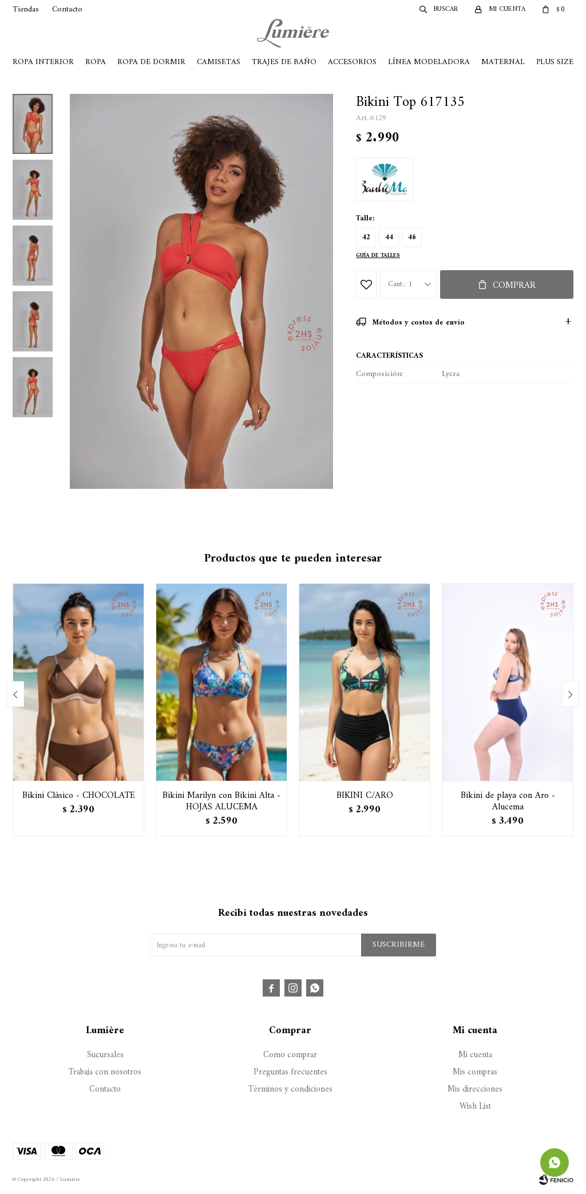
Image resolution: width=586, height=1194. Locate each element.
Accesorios (352, 62)
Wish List (475, 1106)
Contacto (67, 9)
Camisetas (218, 62)
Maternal (503, 62)
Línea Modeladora (429, 62)
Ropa (95, 62)
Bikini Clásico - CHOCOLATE (78, 795)
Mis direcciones (475, 1089)
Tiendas (26, 9)
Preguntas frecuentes (290, 1072)
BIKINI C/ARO (364, 795)
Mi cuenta (475, 1055)
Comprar (514, 286)
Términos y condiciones (290, 1089)
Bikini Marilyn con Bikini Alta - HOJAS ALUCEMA (221, 801)
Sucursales (105, 1055)
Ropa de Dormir (151, 62)
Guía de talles (378, 255)
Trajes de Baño (284, 62)
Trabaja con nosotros (105, 1072)
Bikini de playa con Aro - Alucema (508, 801)
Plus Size (554, 62)
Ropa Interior (43, 62)
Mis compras (475, 1072)
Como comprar (290, 1055)
